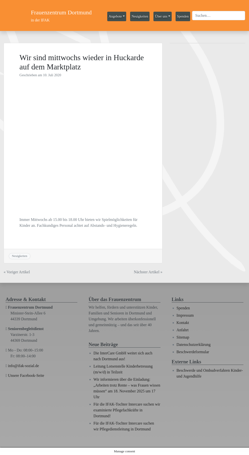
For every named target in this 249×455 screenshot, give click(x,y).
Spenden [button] (183, 16)
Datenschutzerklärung (194, 344)
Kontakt (183, 323)
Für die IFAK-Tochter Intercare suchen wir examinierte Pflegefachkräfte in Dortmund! (126, 410)
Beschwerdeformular (193, 352)
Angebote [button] (115, 16)
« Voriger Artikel (17, 272)
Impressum (185, 315)
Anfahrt (183, 330)
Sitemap (183, 337)
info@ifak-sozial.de (23, 366)
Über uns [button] (161, 16)
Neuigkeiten (19, 256)
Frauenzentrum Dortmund (61, 12)
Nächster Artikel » (148, 272)
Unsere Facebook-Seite (26, 375)
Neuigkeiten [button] (140, 16)
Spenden (183, 308)
